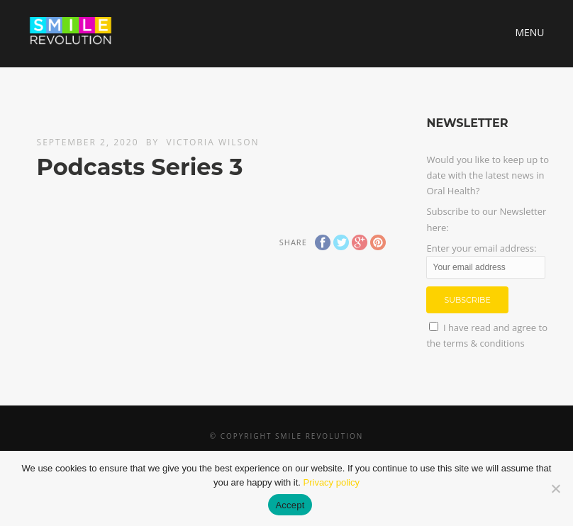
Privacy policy (332, 482)
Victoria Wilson (212, 142)
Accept (289, 505)
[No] (555, 488)
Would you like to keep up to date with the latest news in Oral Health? (487, 175)
